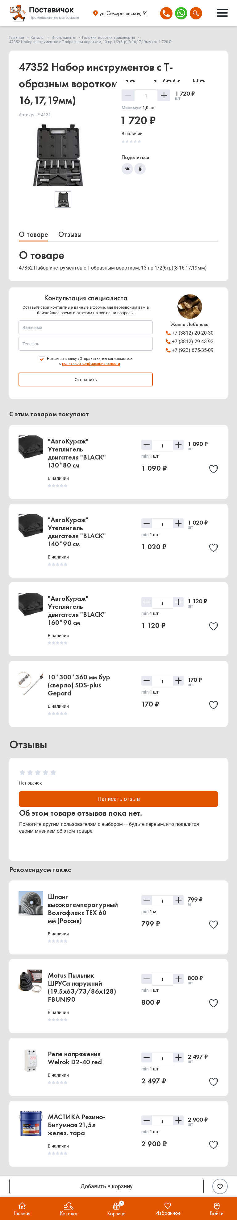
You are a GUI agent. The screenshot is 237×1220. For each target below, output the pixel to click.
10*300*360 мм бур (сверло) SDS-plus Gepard (79, 685)
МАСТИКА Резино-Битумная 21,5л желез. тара (77, 1124)
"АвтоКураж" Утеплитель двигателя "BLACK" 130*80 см (77, 453)
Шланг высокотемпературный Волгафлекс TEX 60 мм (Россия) (83, 908)
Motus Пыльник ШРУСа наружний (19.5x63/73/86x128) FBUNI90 (82, 987)
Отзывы (69, 234)
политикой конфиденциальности (91, 363)
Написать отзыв (119, 799)
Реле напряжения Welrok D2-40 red (75, 1057)
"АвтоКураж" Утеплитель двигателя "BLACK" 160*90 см (77, 610)
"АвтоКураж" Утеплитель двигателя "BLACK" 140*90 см (77, 531)
